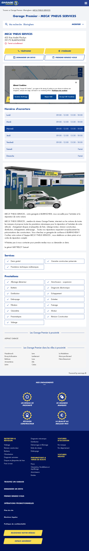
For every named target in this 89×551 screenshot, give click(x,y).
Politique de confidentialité (15, 524)
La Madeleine (63, 353)
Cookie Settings (21, 96)
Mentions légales (11, 517)
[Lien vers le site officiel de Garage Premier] (9, 3)
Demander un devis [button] (24, 58)
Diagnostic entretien (11, 457)
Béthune (7, 359)
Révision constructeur (11, 448)
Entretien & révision (10, 439)
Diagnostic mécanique (38, 438)
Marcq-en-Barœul (65, 356)
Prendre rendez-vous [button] (64, 58)
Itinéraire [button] (64, 51)
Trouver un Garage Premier (12, 10)
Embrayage (35, 451)
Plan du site (8, 510)
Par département (63, 448)
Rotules (33, 475)
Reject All (48, 96)
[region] (44, 91)
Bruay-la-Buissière (11, 356)
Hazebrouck (9, 353)
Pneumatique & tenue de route (38, 458)
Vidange (7, 445)
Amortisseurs (35, 472)
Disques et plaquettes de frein (14, 460)
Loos (33, 359)
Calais (34, 364)
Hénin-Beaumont (64, 359)
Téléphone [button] (24, 51)
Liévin (6, 364)
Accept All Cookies (67, 96)
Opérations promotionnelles (19, 503)
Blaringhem (27, 10)
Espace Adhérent (23, 541)
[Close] (76, 82)
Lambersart (35, 356)
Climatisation (8, 454)
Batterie (7, 451)
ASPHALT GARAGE (11, 338)
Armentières (9, 362)
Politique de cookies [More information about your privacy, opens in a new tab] (59, 90)
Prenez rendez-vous (14, 496)
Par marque (62, 445)
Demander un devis (13, 489)
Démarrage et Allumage (39, 445)
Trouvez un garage (14, 482)
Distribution (34, 442)
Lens (33, 353)
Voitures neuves (62, 455)
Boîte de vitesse (36, 448)
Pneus (33, 464)
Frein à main (8, 463)
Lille (33, 362)
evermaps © (82, 373)
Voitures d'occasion (63, 439)
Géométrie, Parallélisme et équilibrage (40, 468)
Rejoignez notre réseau (23, 533)
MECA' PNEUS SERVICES (41, 10)
